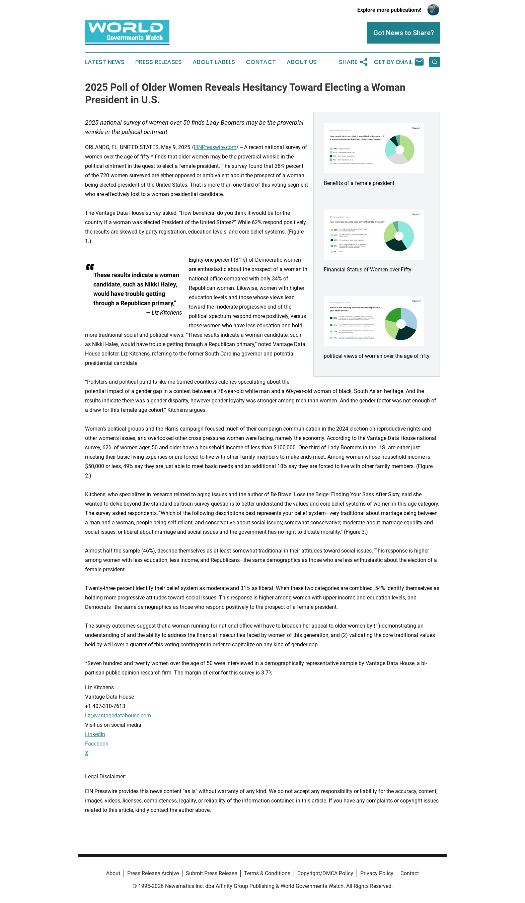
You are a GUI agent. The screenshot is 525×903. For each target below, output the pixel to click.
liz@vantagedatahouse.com (118, 715)
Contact (261, 62)
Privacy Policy (376, 873)
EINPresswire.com (215, 147)
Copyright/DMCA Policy (325, 873)
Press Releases (158, 62)
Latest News (105, 62)
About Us (302, 62)
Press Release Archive (153, 873)
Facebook (96, 743)
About (113, 873)
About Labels (214, 62)
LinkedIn (95, 734)
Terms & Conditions (267, 873)
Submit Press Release (211, 873)
